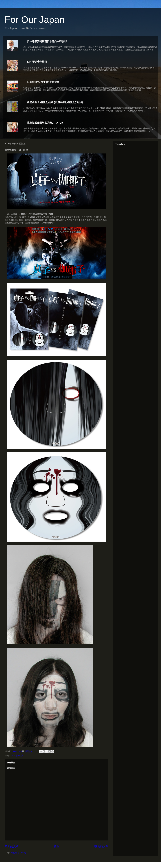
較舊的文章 (101, 846)
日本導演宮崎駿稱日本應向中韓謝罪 (47, 41)
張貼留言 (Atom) (18, 852)
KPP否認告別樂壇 (37, 61)
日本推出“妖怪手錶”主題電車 (43, 82)
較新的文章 (12, 846)
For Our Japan (35, 19)
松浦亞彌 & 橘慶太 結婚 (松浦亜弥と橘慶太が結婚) (55, 102)
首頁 (56, 846)
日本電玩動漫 (17, 755)
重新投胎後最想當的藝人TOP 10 (45, 122)
